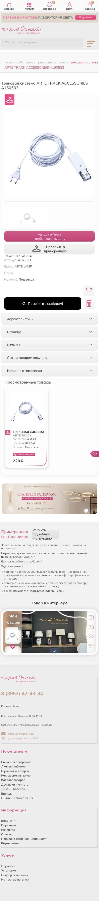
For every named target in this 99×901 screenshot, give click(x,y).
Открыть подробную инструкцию (42, 534)
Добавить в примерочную (49, 249)
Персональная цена (24, 454)
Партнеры (8, 825)
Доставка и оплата (15, 784)
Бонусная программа (16, 762)
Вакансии (8, 820)
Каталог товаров (13, 780)
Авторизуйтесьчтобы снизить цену (49, 236)
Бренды (6, 793)
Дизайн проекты (13, 789)
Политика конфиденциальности (24, 839)
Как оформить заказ (16, 775)
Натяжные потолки (15, 879)
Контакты (8, 830)
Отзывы (6, 834)
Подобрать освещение (21, 42)
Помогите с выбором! (42, 303)
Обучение (8, 866)
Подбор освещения (14, 875)
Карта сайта (10, 843)
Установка (8, 870)
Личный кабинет (13, 766)
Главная (9, 6)
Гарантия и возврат (15, 771)
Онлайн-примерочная (17, 798)
